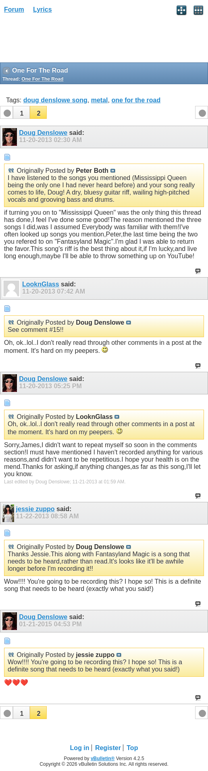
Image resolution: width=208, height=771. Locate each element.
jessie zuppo (35, 509)
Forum (14, 9)
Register (108, 747)
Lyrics (42, 9)
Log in (79, 747)
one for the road (135, 100)
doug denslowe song (55, 100)
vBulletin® (103, 758)
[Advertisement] (64, 41)
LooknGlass (40, 284)
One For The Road (42, 79)
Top (132, 747)
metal (99, 100)
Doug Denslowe (43, 132)
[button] (21, 112)
